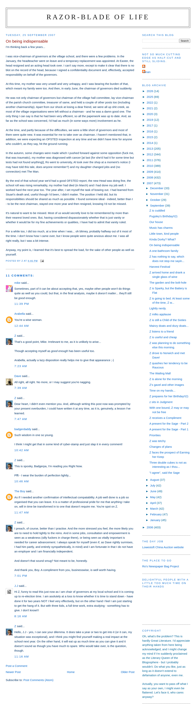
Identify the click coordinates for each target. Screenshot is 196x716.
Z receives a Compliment (165, 417)
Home (71, 672)
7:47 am (20, 419)
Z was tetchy (157, 441)
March (154, 508)
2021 (150, 108)
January (155, 520)
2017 (150, 125)
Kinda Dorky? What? (162, 239)
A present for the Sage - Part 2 (169, 423)
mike (17, 282)
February (156, 514)
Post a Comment (16, 665)
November (157, 193)
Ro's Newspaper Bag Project (160, 566)
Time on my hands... (162, 390)
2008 (150, 177)
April (153, 502)
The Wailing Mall (160, 373)
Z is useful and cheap (163, 337)
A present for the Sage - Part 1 (169, 429)
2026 (150, 91)
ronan (147, 72)
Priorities (155, 435)
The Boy (19, 491)
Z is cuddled (157, 210)
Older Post (128, 672)
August (155, 479)
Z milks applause (160, 314)
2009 (150, 171)
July (153, 485)
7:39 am (20, 387)
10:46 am (21, 481)
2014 (150, 142)
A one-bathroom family (163, 250)
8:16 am (20, 616)
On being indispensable (164, 245)
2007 (150, 183)
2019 (150, 119)
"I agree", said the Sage (164, 472)
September (157, 205)
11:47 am (21, 512)
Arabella (19, 313)
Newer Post (13, 672)
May (153, 497)
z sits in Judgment (161, 402)
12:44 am (21, 325)
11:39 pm (21, 303)
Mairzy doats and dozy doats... (169, 325)
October (155, 199)
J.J (16, 585)
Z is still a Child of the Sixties (167, 320)
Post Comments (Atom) (38, 680)
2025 (150, 96)
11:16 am (21, 656)
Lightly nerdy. (158, 308)
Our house (156, 222)
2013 (150, 148)
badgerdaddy (22, 429)
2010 (150, 165)
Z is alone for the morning (165, 379)
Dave (17, 376)
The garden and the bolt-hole (168, 282)
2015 (150, 137)
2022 (150, 102)
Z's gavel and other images (166, 384)
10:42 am (21, 450)
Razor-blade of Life (98, 17)
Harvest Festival (159, 266)
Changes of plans (160, 446)
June (153, 491)
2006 (150, 527)
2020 (150, 114)
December (157, 188)
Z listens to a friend (161, 331)
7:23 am (20, 366)
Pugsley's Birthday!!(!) (163, 216)
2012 (150, 154)
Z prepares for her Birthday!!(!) (168, 396)
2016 (150, 131)
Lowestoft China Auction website (163, 547)
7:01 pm (20, 575)
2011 (150, 160)
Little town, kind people (164, 233)
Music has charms (161, 227)
